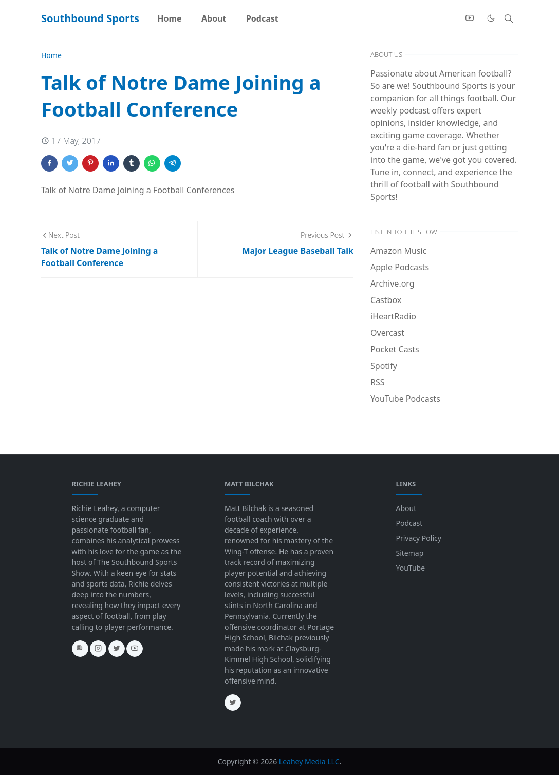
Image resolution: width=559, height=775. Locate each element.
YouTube (410, 568)
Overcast (387, 332)
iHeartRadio (393, 316)
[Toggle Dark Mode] (490, 18)
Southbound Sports (90, 18)
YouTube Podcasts (405, 398)
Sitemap (410, 553)
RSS (377, 382)
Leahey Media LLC (309, 761)
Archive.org (392, 283)
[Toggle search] (508, 18)
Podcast (409, 523)
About (406, 508)
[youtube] (469, 18)
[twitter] (116, 648)
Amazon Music (398, 250)
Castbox (385, 300)
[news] (80, 648)
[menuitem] (169, 18)
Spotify (383, 365)
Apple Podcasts (399, 267)
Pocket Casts (394, 349)
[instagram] (98, 648)
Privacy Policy (418, 538)
